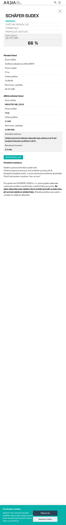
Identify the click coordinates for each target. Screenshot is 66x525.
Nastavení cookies (45, 519)
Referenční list (13, 157)
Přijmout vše (45, 513)
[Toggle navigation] (59, 2)
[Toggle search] (55, 2)
